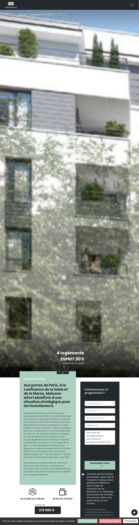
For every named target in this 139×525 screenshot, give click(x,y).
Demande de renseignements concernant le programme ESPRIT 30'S (100, 437)
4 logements (70, 353)
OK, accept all (87, 521)
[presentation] (101, 451)
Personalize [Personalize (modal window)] (131, 521)
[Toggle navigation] (132, 5)
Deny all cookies (110, 521)
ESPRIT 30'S (72, 359)
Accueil (23, 14)
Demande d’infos (100, 463)
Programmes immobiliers (42, 14)
